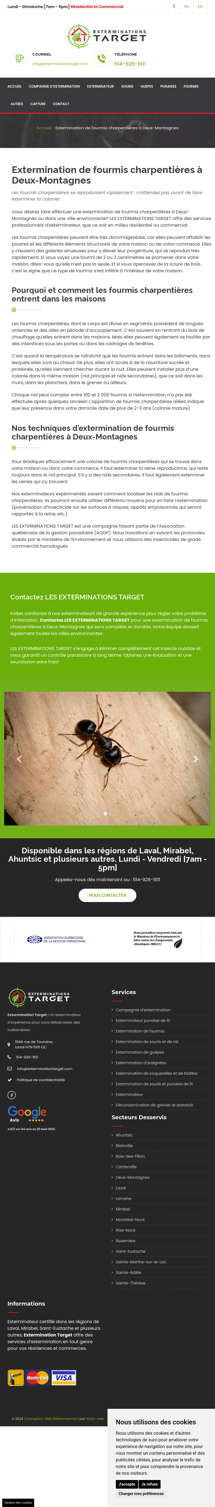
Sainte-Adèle (128, 1272)
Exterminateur (100, 86)
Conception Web (38, 1418)
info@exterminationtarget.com (60, 63)
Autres (17, 104)
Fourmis (191, 86)
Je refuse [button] (149, 1484)
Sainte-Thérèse (131, 1283)
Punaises (168, 86)
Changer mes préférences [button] (141, 1493)
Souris (127, 86)
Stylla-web (95, 1418)
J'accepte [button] (127, 1484)
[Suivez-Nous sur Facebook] (174, 6)
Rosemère (125, 1241)
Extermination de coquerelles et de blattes (157, 1073)
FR (186, 6)
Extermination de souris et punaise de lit (154, 1084)
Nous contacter (107, 895)
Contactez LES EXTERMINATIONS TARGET (85, 620)
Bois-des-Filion (130, 1156)
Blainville (124, 1145)
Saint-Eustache (131, 1251)
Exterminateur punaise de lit (143, 1020)
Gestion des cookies (18, 1503)
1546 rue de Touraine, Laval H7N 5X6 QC (34, 1044)
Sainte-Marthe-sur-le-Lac (141, 1262)
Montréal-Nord (130, 1219)
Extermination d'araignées (141, 1063)
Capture (38, 104)
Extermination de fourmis (140, 1031)
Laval (121, 1188)
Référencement (66, 1418)
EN (200, 6)
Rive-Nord (125, 1230)
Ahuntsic (124, 1135)
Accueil (15, 86)
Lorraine (123, 1198)
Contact (61, 104)
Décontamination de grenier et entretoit (154, 1105)
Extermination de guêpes (140, 1052)
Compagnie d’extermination (54, 86)
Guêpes (147, 86)
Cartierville (126, 1167)
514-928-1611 (130, 63)
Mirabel (123, 1209)
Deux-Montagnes (132, 1177)
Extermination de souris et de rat (147, 1041)
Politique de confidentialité (41, 1080)
